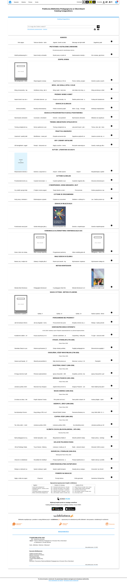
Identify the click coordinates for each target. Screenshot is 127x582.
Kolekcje (45, 29)
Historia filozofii (35, 489)
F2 (110, 2)
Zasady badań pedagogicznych (38, 487)
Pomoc (30, 2)
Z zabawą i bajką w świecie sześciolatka (82, 488)
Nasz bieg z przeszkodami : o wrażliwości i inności (63, 489)
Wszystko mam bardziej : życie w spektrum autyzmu (63, 488)
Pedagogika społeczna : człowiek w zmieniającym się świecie (44, 488)
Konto (36, 2)
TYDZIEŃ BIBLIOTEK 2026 (37, 537)
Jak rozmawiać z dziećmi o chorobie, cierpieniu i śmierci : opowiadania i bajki (68, 492)
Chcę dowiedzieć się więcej (56, 580)
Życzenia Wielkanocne (35, 551)
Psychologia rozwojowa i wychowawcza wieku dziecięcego (43, 491)
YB (90, 2)
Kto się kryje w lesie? (79, 492)
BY (94, 2)
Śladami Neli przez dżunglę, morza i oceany (83, 487)
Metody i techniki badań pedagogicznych (40, 492)
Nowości (16, 2)
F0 (104, 2)
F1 (107, 2)
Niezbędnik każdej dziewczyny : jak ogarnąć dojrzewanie (64, 487)
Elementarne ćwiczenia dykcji (80, 489)
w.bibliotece (55, 519)
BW (87, 2)
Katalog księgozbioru (63, 19)
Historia (23, 2)
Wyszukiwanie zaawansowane (34, 29)
